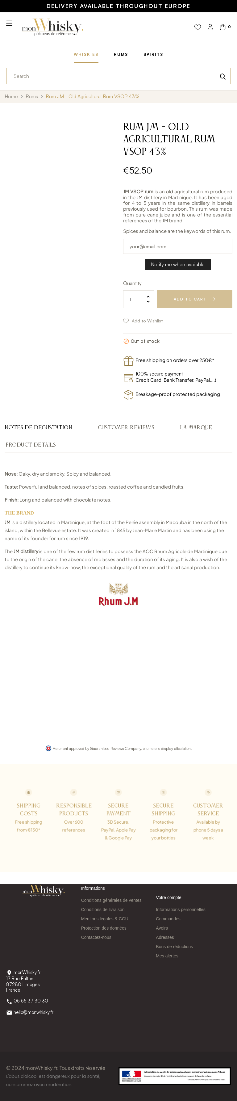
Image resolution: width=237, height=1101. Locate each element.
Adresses (165, 937)
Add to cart (190, 299)
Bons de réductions (174, 946)
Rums (121, 54)
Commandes (168, 918)
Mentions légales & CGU (104, 918)
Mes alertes (167, 955)
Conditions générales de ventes (111, 900)
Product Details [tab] (31, 445)
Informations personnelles (180, 909)
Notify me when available (178, 264)
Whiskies (86, 54)
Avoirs (162, 928)
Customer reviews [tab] (126, 427)
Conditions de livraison (103, 909)
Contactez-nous (96, 937)
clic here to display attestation (167, 748)
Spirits (153, 54)
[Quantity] (138, 299)
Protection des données (104, 928)
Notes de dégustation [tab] (38, 427)
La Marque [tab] (196, 427)
